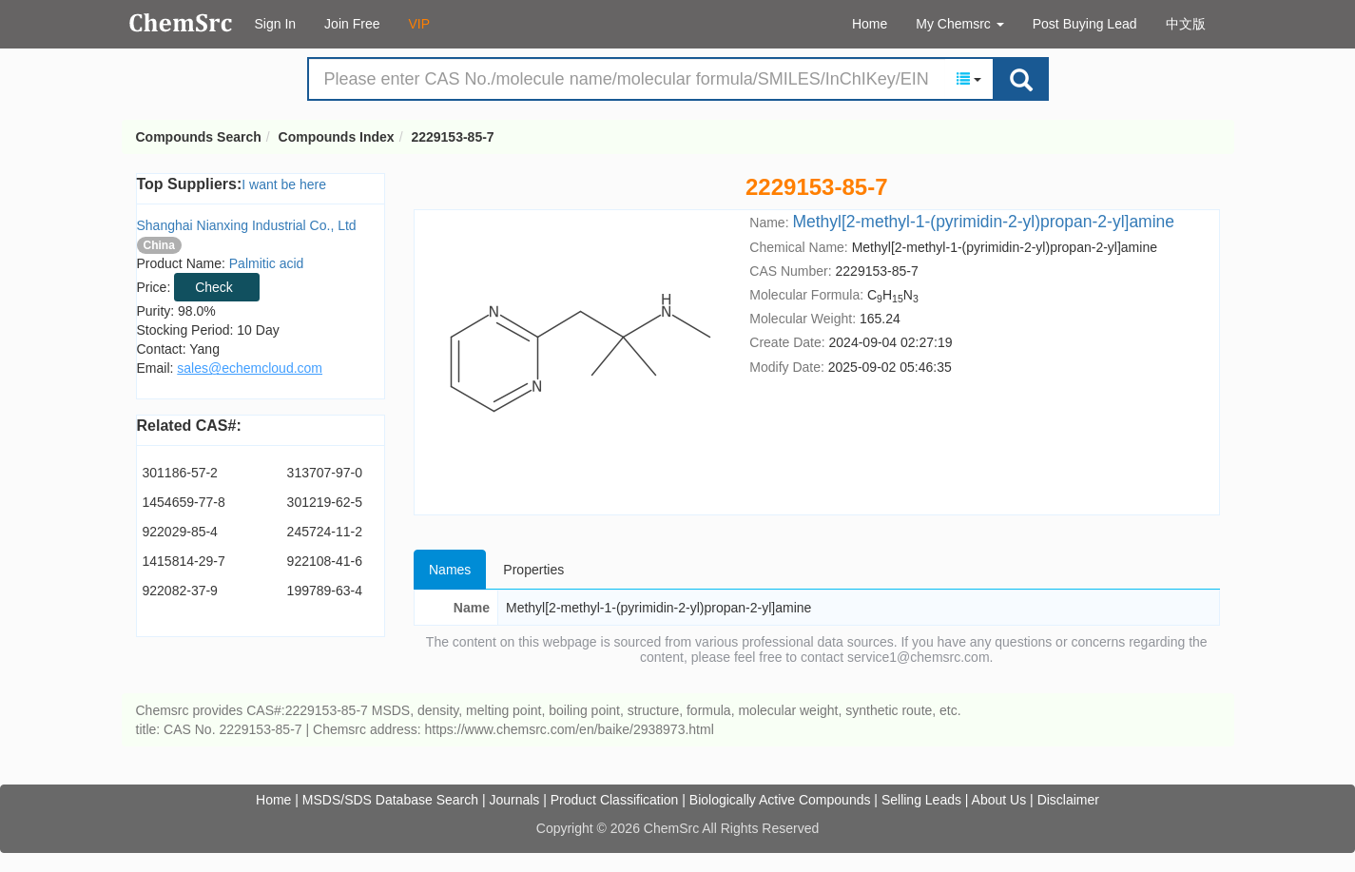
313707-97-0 (324, 472)
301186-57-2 (180, 472)
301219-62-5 (324, 502)
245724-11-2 (324, 531)
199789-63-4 (324, 590)
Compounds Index (337, 137)
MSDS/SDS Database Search (390, 799)
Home (869, 23)
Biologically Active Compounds (780, 799)
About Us (999, 799)
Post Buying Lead (1085, 23)
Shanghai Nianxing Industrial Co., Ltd (247, 225)
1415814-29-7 (184, 561)
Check (214, 287)
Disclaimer (1068, 799)
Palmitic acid (266, 263)
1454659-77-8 (184, 502)
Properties (533, 569)
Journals (514, 799)
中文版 (1186, 23)
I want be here (284, 184)
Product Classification (615, 799)
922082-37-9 (180, 590)
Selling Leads (921, 799)
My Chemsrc (959, 23)
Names (450, 569)
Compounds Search (181, 23)
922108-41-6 (324, 561)
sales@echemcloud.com (249, 368)
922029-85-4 (180, 531)
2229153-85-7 (452, 137)
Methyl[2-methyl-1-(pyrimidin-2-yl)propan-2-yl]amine (983, 221)
